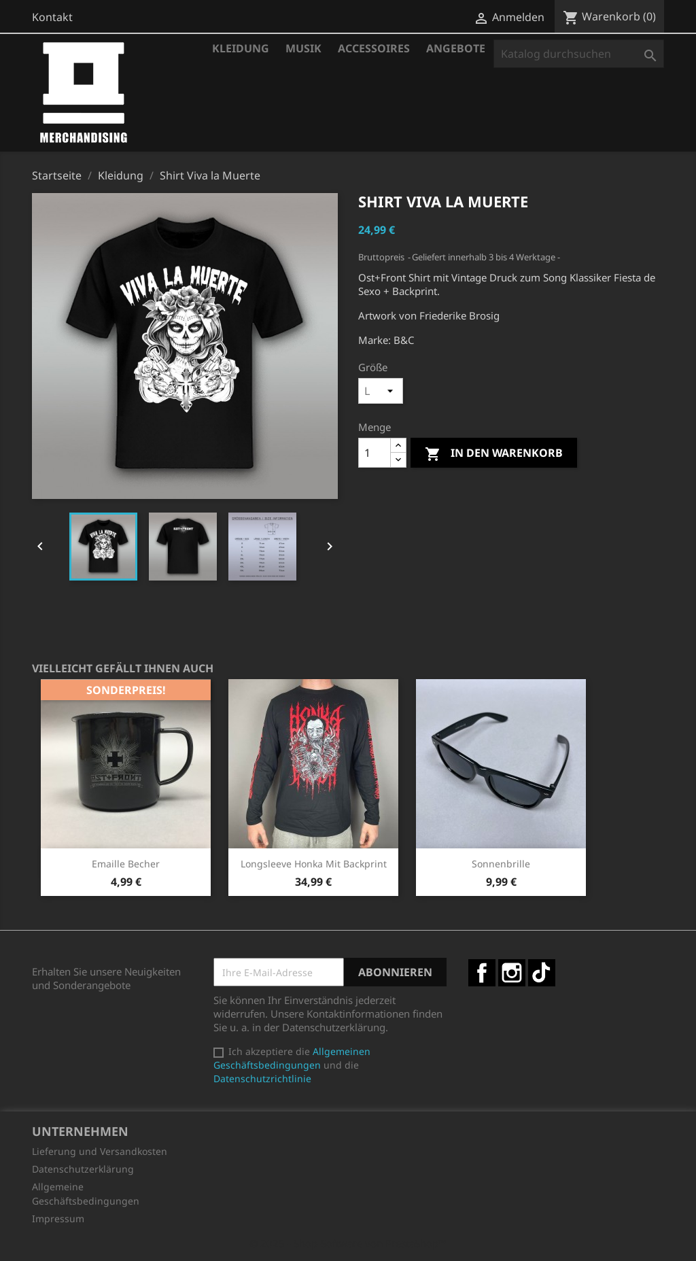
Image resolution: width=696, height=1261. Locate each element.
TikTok (541, 972)
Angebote (455, 48)
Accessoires (374, 48)
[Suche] (578, 53)
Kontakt (52, 17)
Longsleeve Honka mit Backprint (314, 863)
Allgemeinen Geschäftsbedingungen (291, 1058)
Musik (303, 48)
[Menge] (374, 453)
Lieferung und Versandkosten (99, 1151)
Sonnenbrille (501, 863)
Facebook (481, 972)
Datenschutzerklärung (83, 1168)
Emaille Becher (126, 863)
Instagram (511, 972)
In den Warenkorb (494, 453)
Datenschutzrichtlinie (262, 1078)
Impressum (58, 1218)
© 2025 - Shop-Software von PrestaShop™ (348, 1243)
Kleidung (240, 48)
